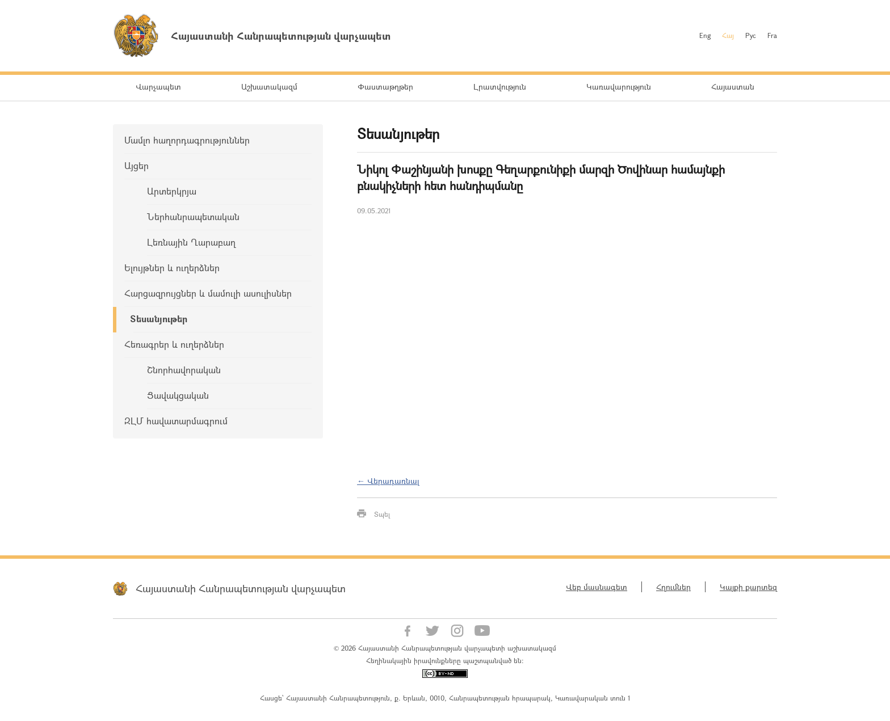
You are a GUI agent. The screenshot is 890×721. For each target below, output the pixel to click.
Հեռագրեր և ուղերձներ (174, 344)
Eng (705, 35)
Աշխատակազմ (269, 86)
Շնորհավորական (184, 370)
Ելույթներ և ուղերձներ (172, 267)
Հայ (728, 35)
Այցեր (136, 165)
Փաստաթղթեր (385, 86)
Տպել (382, 513)
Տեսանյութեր (158, 318)
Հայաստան (732, 86)
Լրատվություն (499, 86)
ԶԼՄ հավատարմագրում (176, 421)
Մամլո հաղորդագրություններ (187, 140)
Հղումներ (673, 586)
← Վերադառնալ (388, 480)
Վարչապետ (158, 86)
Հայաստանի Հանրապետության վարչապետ (241, 588)
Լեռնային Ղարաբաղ (191, 242)
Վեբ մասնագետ (596, 586)
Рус (750, 35)
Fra (772, 35)
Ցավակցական (178, 395)
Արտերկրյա (171, 191)
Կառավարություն (618, 86)
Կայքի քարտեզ (748, 586)
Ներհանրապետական (193, 216)
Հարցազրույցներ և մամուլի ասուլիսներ (208, 293)
